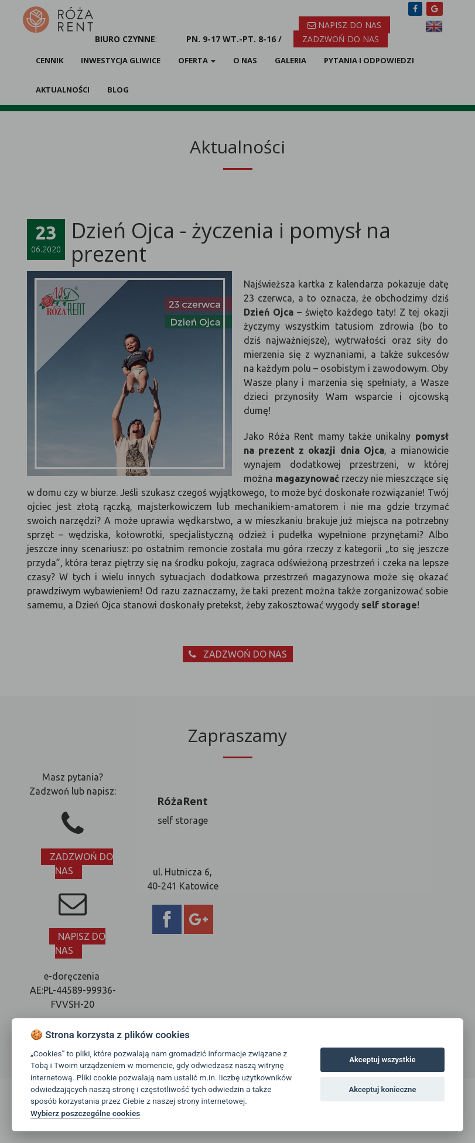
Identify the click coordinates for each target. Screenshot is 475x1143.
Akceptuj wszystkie (382, 1059)
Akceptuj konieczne (382, 1089)
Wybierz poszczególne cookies (85, 1113)
